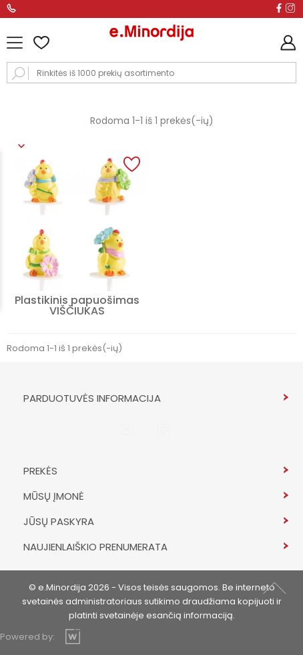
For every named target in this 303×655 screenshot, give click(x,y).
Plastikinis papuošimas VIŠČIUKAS (77, 306)
